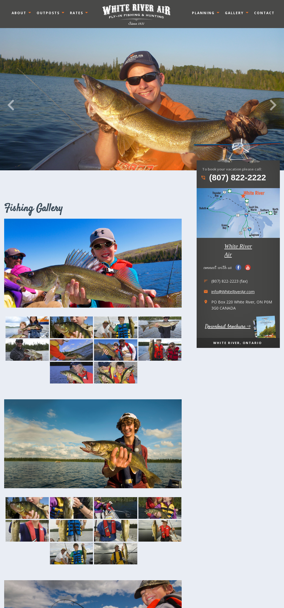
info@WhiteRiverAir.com (233, 291)
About (19, 13)
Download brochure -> (227, 327)
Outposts (48, 13)
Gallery (234, 13)
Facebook (238, 267)
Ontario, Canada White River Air (136, 14)
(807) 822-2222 (233, 178)
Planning (203, 13)
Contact (264, 13)
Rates (76, 13)
